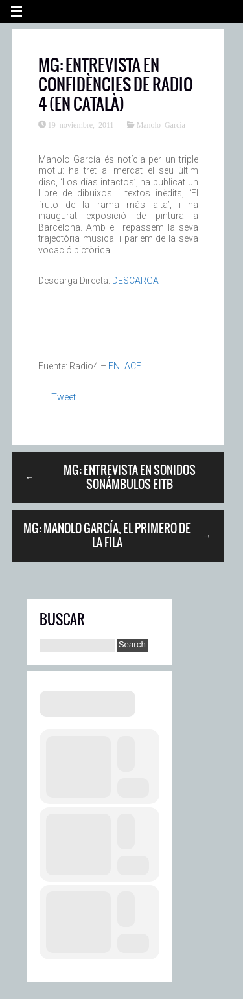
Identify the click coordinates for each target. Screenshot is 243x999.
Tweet (63, 397)
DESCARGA (135, 280)
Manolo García (161, 124)
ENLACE (124, 366)
